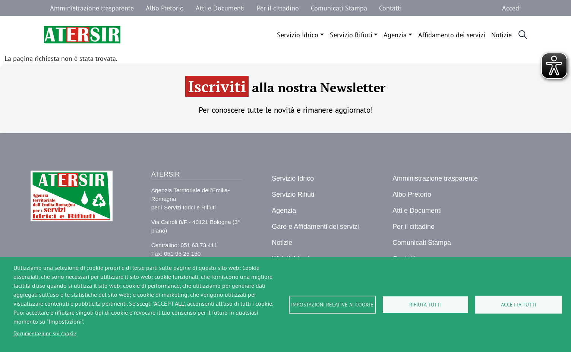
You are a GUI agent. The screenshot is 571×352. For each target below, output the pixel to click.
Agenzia (395, 35)
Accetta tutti (518, 304)
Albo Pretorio (165, 8)
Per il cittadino (278, 8)
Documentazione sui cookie (44, 333)
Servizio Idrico (297, 35)
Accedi (511, 8)
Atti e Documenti (220, 8)
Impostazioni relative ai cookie (332, 304)
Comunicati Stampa (339, 8)
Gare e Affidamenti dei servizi (315, 226)
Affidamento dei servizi (451, 35)
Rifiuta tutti (425, 304)
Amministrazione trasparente (92, 8)
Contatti (390, 8)
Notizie (501, 35)
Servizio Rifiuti (351, 35)
